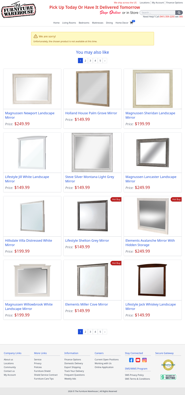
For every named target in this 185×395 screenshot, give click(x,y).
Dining (109, 22)
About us (8, 359)
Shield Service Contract (46, 374)
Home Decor (122, 22)
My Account (158, 2)
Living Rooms (69, 22)
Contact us (9, 371)
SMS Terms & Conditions (137, 378)
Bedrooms (84, 22)
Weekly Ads (70, 378)
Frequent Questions (74, 374)
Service (37, 359)
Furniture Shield (42, 371)
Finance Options (174, 2)
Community (10, 367)
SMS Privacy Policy (134, 375)
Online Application (104, 367)
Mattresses (97, 22)
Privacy (37, 363)
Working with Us (103, 363)
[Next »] (105, 60)
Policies (38, 367)
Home (56, 22)
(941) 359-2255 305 (171, 16)
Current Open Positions (107, 359)
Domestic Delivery (73, 363)
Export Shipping (72, 367)
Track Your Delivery (74, 371)
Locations (145, 2)
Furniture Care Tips (44, 378)
